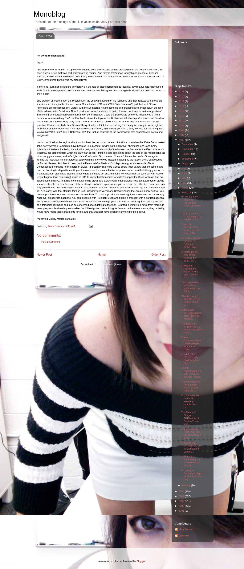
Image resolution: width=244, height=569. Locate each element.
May (184, 178)
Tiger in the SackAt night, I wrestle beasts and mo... (190, 461)
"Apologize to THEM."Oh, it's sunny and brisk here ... (191, 328)
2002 (182, 505)
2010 (182, 120)
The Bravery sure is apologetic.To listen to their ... (191, 216)
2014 (182, 106)
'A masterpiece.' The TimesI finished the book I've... (189, 256)
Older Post (158, 254)
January (186, 485)
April (184, 183)
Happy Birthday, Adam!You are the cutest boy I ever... (191, 433)
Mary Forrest (186, 529)
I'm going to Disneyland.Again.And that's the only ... (191, 475)
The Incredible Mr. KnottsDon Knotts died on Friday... (191, 287)
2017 (182, 101)
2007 (182, 135)
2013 (182, 111)
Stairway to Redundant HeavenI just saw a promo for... (189, 271)
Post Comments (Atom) (108, 264)
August (186, 163)
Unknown (184, 535)
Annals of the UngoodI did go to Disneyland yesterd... (191, 447)
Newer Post (44, 254)
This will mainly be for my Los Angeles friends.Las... (191, 243)
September (188, 158)
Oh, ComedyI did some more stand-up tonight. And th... (190, 401)
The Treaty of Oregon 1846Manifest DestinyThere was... (190, 418)
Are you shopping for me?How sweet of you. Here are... (190, 386)
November (188, 149)
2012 (182, 115)
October (186, 154)
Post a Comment (50, 241)
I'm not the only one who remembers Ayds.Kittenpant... (191, 202)
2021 (182, 91)
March (185, 187)
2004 (182, 496)
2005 (182, 491)
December (188, 144)
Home (102, 254)
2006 (182, 140)
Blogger (140, 561)
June (185, 173)
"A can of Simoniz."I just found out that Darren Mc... (190, 229)
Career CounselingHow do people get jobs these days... (191, 343)
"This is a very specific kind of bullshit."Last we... (190, 301)
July (184, 168)
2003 (182, 501)
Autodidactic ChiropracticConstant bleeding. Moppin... (191, 314)
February (187, 192)
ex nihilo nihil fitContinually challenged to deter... (189, 359)
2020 (182, 96)
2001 (182, 510)
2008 (182, 130)
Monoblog (49, 14)
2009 (182, 125)
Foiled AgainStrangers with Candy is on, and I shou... (191, 372)
